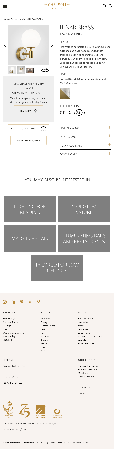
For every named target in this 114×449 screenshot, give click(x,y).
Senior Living (84, 332)
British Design (9, 318)
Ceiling (44, 322)
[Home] (57, 6)
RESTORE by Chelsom (13, 382)
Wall (24, 19)
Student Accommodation (90, 336)
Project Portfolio (86, 343)
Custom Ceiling (48, 325)
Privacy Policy (29, 442)
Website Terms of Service (12, 442)
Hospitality (83, 322)
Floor (43, 332)
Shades (44, 343)
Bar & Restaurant (86, 318)
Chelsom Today (10, 322)
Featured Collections (88, 369)
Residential (83, 329)
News (5, 329)
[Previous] (5, 45)
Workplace (83, 339)
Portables (45, 336)
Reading (44, 339)
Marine (81, 325)
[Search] (104, 6)
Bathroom (45, 318)
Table (43, 347)
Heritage (7, 325)
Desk (43, 329)
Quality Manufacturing (13, 332)
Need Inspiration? (86, 376)
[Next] (52, 45)
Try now (26, 111)
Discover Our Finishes (88, 365)
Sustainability (9, 336)
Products (15, 19)
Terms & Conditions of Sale (61, 442)
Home (6, 19)
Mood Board (84, 373)
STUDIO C (8, 339)
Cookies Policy (42, 442)
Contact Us (83, 393)
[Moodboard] (111, 6)
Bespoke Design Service (14, 365)
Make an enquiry (28, 140)
